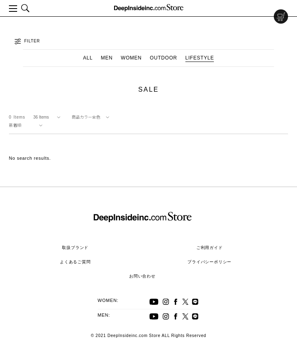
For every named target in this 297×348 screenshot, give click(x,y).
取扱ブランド (75, 247)
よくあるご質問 (75, 262)
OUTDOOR (163, 58)
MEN (106, 58)
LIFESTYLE (199, 58)
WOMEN (131, 58)
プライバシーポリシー (209, 262)
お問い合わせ (142, 276)
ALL (88, 58)
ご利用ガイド (209, 247)
